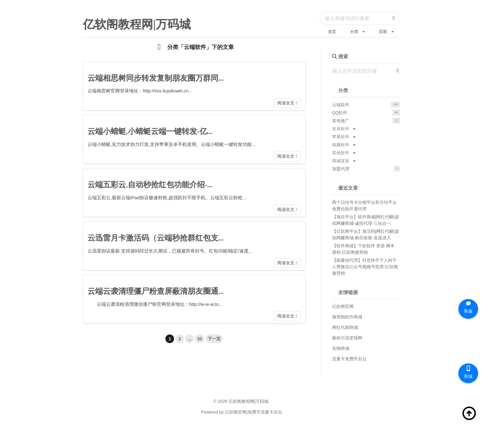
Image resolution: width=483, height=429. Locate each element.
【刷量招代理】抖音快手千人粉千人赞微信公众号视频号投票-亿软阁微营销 (365, 267)
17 (396, 120)
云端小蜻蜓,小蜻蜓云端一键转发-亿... (150, 131)
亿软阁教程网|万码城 (137, 24)
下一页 (214, 338)
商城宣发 (340, 160)
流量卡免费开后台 (349, 358)
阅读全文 (285, 102)
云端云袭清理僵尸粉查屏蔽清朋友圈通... (155, 291)
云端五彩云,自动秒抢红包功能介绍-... (150, 184)
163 (395, 104)
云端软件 (340, 104)
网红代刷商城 (345, 327)
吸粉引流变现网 (347, 337)
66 (396, 112)
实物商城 (340, 348)
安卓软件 (340, 128)
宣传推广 (340, 120)
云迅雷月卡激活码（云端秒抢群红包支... (155, 237)
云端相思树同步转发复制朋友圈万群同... (155, 78)
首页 (332, 31)
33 (199, 338)
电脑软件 (340, 144)
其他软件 (340, 152)
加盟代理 (340, 168)
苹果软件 (340, 136)
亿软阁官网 (343, 306)
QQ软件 (339, 112)
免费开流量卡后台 (265, 412)
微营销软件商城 (347, 316)
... (190, 338)
